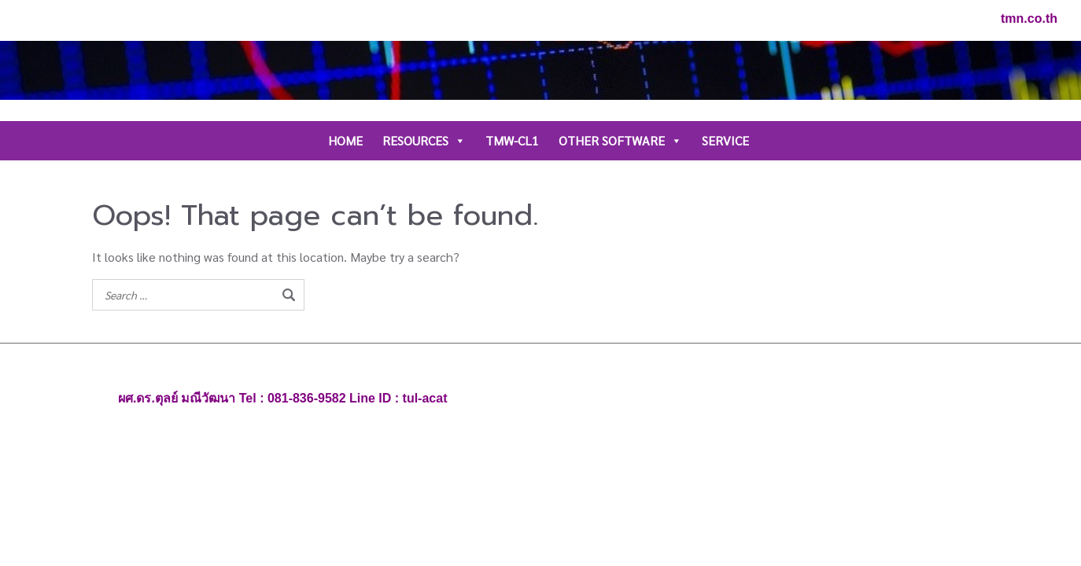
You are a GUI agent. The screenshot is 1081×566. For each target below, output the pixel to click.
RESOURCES (424, 141)
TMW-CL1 (512, 140)
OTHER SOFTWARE (620, 141)
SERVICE (725, 140)
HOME (345, 140)
